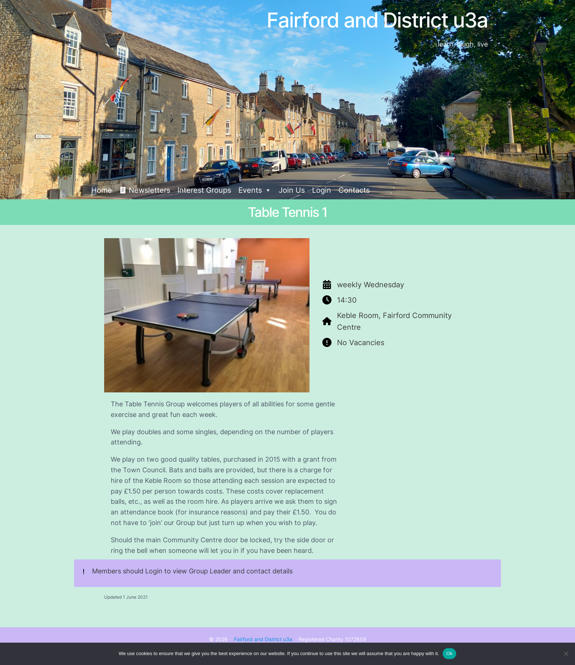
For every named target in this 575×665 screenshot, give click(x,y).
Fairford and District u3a (263, 639)
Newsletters (149, 190)
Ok (449, 653)
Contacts (354, 190)
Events (254, 190)
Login (321, 190)
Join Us (292, 190)
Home (101, 190)
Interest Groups (204, 190)
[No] (565, 653)
